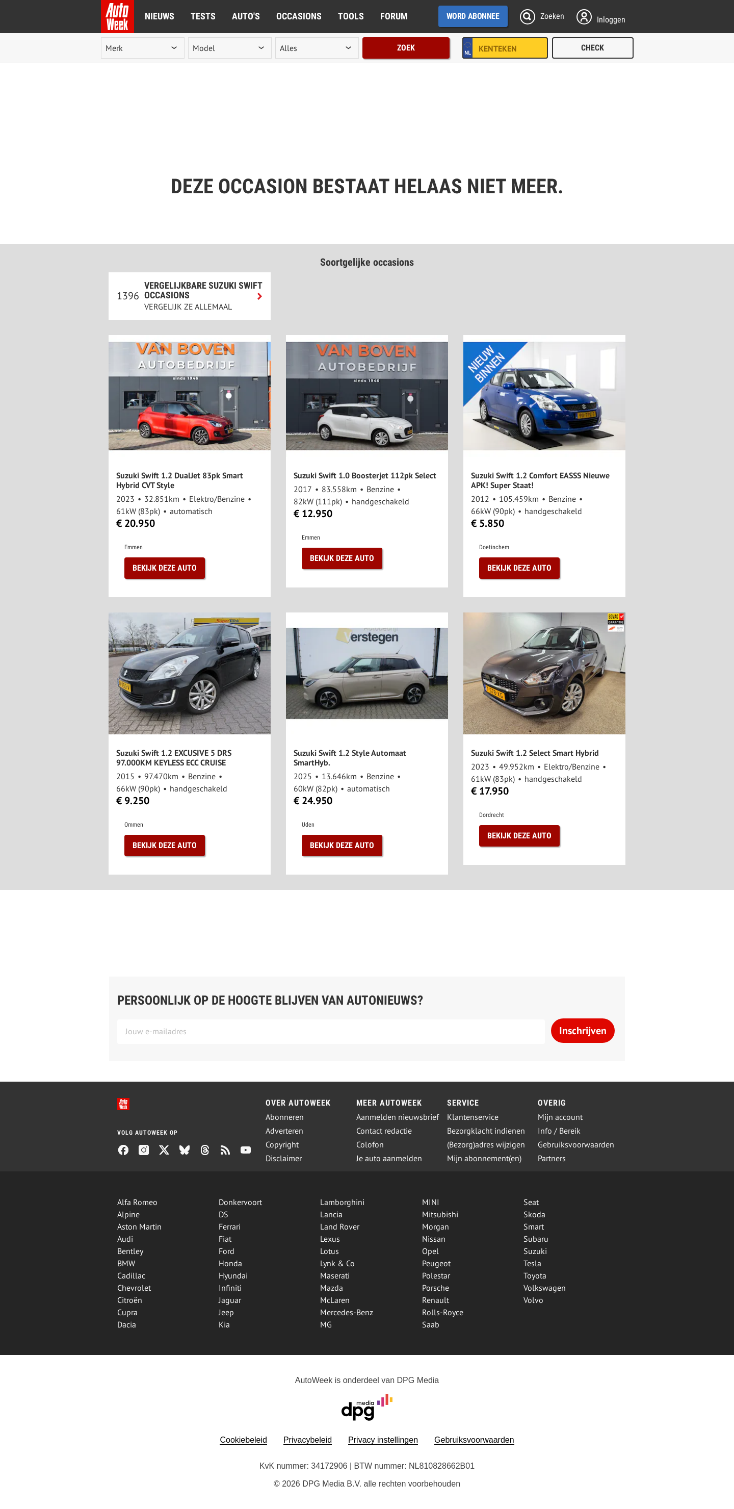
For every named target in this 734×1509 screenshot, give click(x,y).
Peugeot (436, 1263)
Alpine (128, 1214)
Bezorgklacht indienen (486, 1131)
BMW (126, 1263)
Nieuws (159, 16)
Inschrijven (583, 1030)
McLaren (335, 1300)
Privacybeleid (307, 1440)
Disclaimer (284, 1158)
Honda (230, 1263)
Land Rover (339, 1226)
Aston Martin (139, 1226)
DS (223, 1214)
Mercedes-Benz (346, 1312)
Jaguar (230, 1300)
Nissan (433, 1239)
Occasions (299, 16)
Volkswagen (544, 1288)
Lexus (330, 1239)
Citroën (129, 1300)
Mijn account (560, 1117)
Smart (533, 1226)
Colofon (370, 1144)
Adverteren (284, 1131)
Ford (226, 1251)
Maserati (335, 1275)
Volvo (533, 1300)
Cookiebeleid (243, 1440)
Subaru (535, 1239)
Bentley (130, 1251)
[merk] (143, 48)
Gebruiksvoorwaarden (576, 1144)
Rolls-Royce (442, 1312)
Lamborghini (342, 1202)
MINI (430, 1202)
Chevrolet (134, 1288)
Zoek (406, 48)
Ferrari (230, 1226)
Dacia (126, 1324)
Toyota (534, 1275)
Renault (435, 1300)
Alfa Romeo (137, 1202)
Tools (351, 16)
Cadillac (131, 1275)
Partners (552, 1158)
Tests (203, 16)
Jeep (226, 1312)
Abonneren (285, 1117)
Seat (531, 1202)
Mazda (331, 1288)
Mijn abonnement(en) (484, 1158)
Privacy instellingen (383, 1440)
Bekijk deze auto (165, 568)
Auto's (246, 16)
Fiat (225, 1239)
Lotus (329, 1251)
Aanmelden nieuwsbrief (397, 1117)
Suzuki (535, 1251)
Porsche (435, 1288)
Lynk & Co (337, 1263)
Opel (430, 1251)
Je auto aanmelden (389, 1158)
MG (326, 1324)
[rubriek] (317, 48)
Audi (125, 1239)
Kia (224, 1324)
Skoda (534, 1214)
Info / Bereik (559, 1131)
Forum (394, 16)
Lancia (331, 1214)
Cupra (127, 1312)
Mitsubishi (440, 1214)
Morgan (435, 1226)
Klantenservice (473, 1117)
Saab (430, 1324)
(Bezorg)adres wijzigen (486, 1144)
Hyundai (233, 1275)
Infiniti (230, 1288)
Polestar (436, 1275)
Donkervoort (240, 1202)
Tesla (532, 1263)
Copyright (282, 1144)
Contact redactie (384, 1131)
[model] (230, 48)
